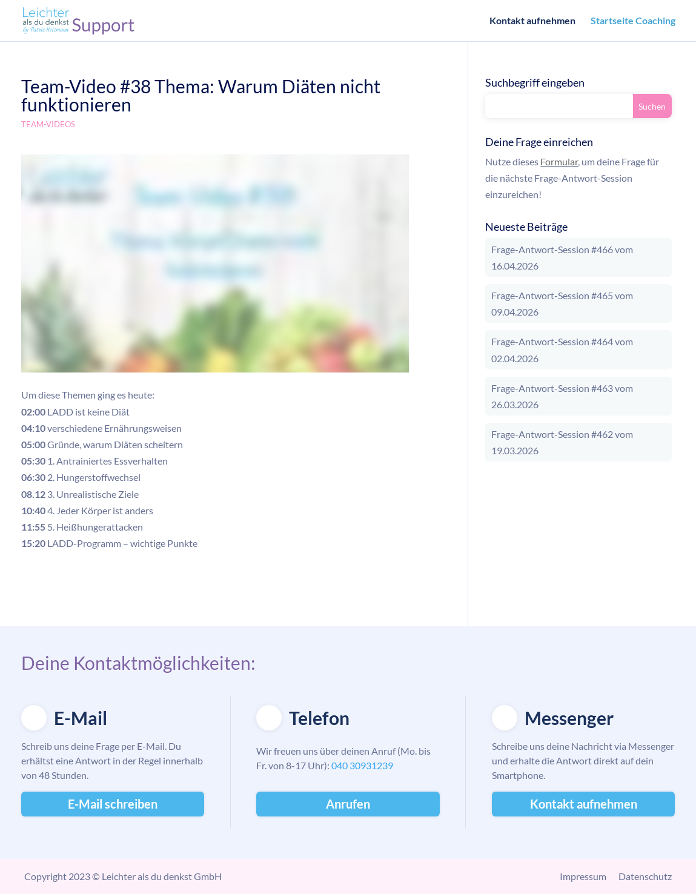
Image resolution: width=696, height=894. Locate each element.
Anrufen (348, 803)
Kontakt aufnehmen (532, 21)
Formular (559, 161)
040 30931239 (362, 765)
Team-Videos (48, 124)
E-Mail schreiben (112, 803)
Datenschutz (645, 876)
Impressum (583, 876)
